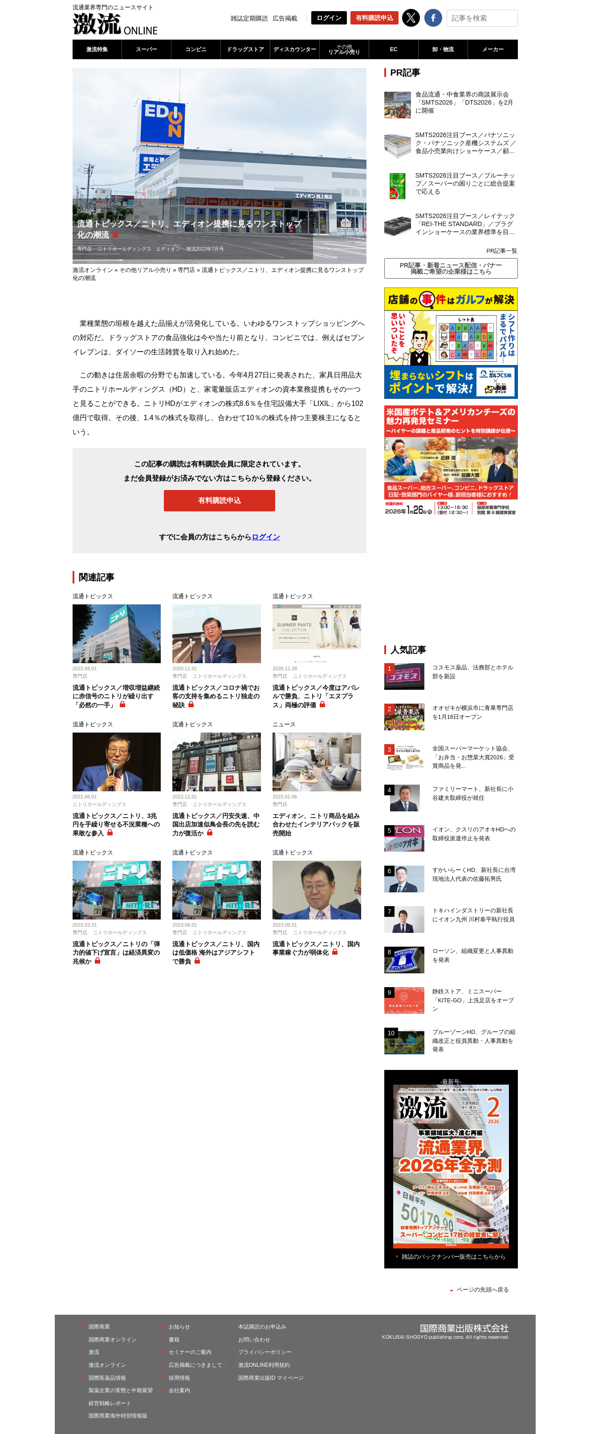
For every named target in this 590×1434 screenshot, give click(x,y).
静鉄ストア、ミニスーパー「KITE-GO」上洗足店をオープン (473, 1000)
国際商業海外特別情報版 (118, 1415)
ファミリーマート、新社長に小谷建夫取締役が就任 (472, 793)
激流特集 (97, 49)
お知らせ (179, 1326)
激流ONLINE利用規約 (264, 1365)
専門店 (84, 248)
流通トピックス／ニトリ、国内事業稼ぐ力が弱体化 (316, 948)
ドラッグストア (245, 49)
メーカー (493, 49)
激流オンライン (93, 270)
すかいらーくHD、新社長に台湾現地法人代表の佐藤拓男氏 (474, 874)
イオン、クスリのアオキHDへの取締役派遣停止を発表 (474, 834)
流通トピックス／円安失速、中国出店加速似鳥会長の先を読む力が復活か (216, 824)
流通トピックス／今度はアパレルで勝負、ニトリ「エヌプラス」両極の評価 (316, 696)
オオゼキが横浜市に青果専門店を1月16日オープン (472, 712)
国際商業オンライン (113, 1339)
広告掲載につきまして (195, 1365)
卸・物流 (443, 49)
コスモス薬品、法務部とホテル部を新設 (472, 672)
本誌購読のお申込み (262, 1326)
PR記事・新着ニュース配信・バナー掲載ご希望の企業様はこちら (451, 268)
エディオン (168, 248)
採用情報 (179, 1378)
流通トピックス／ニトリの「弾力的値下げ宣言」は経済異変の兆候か (116, 952)
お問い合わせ (254, 1339)
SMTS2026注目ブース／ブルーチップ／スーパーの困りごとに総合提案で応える (465, 183)
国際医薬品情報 (107, 1378)
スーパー (146, 49)
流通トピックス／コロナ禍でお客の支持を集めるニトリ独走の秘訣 (216, 696)
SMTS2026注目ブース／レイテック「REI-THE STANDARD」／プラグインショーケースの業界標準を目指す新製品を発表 (465, 224)
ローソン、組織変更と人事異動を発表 (472, 955)
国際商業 (99, 1326)
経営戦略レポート (110, 1403)
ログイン (329, 17)
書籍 (174, 1339)
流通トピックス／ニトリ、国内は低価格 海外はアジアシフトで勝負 (216, 952)
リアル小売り (344, 49)
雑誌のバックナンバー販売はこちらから (454, 1257)
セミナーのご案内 (190, 1352)
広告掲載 (285, 18)
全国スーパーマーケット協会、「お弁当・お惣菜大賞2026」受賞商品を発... (473, 757)
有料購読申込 (374, 17)
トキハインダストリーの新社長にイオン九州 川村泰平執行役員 (473, 915)
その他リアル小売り (145, 270)
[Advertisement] (451, 580)
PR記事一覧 (501, 250)
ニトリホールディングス (124, 248)
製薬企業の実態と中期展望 (121, 1390)
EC (394, 49)
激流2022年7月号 (205, 248)
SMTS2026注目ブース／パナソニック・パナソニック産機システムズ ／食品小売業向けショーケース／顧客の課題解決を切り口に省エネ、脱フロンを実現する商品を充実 (466, 143)
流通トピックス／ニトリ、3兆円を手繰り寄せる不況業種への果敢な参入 (116, 824)
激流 (94, 1352)
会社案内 (179, 1390)
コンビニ (196, 49)
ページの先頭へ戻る (483, 1289)
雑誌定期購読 (249, 18)
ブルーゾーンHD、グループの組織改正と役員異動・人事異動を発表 (474, 1041)
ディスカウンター (294, 49)
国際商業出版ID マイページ (271, 1378)
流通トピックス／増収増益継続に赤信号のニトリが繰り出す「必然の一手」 (116, 696)
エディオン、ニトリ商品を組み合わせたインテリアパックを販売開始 (316, 824)
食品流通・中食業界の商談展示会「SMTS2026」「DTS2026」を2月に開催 (464, 102)
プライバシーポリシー (265, 1352)
